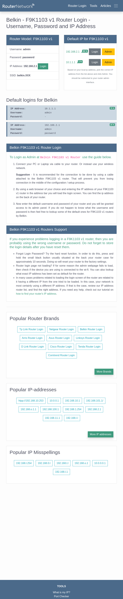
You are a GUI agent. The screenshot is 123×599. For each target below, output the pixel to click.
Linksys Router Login (88, 338)
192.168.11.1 (52, 418)
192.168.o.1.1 (28, 409)
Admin (108, 51)
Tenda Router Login (89, 346)
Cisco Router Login (61, 346)
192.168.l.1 (61, 471)
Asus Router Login (59, 338)
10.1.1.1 (70, 62)
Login (43, 66)
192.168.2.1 (73, 51)
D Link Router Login (32, 346)
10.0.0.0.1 (100, 463)
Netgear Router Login (61, 329)
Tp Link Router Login (31, 329)
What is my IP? (61, 592)
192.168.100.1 (50, 409)
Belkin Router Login (91, 329)
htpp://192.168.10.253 (30, 400)
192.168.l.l (72, 418)
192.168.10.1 (72, 400)
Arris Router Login (32, 338)
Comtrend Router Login (61, 355)
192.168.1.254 (73, 409)
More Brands (104, 371)
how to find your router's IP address (36, 293)
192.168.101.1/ (94, 400)
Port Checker (61, 596)
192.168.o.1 (81, 463)
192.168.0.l (44, 463)
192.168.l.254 (24, 463)
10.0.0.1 (54, 400)
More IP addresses (100, 434)
